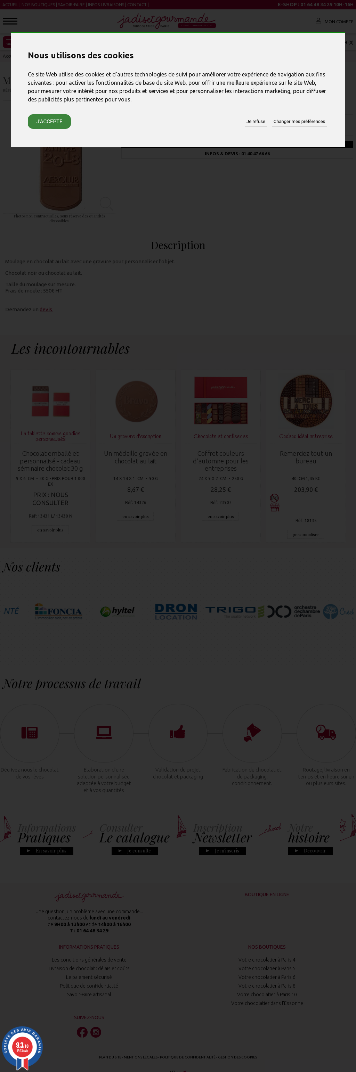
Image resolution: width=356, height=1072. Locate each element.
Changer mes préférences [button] (299, 121)
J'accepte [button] (50, 121)
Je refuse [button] (255, 121)
